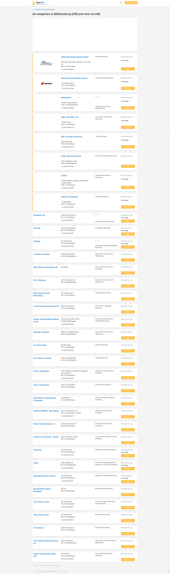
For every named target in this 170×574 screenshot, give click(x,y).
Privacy (65, 571)
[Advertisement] (85, 34)
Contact (60, 571)
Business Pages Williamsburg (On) (50, 565)
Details (127, 69)
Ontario (36, 565)
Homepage (124, 60)
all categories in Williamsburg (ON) (43, 9)
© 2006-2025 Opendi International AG (45, 571)
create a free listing (131, 2)
